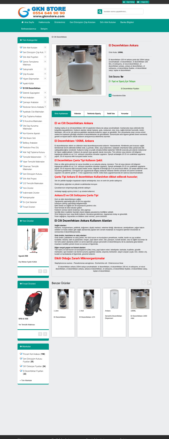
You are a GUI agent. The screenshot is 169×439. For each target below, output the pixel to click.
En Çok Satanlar (30, 202)
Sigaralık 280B (23, 256)
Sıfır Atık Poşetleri (30, 57)
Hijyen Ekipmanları (31, 79)
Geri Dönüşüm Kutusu (32, 174)
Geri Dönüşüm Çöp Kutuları (35, 52)
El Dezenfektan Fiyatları (130, 89)
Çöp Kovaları (28, 74)
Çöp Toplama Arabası (32, 116)
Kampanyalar (28, 197)
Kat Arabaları (28, 97)
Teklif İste (111, 114)
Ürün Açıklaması (61, 114)
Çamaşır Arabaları (30, 102)
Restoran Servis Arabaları (34, 107)
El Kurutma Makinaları (32, 121)
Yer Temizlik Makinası (27, 325)
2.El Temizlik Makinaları (33, 183)
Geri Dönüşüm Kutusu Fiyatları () (32, 360)
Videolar (77, 114)
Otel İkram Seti (29, 138)
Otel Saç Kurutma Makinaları (30, 127)
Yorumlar (124, 114)
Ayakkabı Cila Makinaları (33, 112)
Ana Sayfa (27, 22)
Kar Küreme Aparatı (31, 133)
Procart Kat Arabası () (34, 354)
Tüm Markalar (26, 380)
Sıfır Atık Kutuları (30, 48)
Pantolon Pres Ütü (31, 147)
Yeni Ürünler (28, 188)
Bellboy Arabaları (30, 143)
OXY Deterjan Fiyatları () (34, 366)
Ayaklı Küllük (28, 83)
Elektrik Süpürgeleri (31, 93)
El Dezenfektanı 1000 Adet (139, 317)
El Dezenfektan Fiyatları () (33, 372)
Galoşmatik (28, 69)
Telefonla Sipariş (94, 114)
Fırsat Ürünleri (29, 207)
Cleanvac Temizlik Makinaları (31, 167)
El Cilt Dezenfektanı (59, 37)
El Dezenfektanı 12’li (87, 317)
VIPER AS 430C (23, 319)
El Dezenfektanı (60, 317)
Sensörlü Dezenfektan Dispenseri (113, 317)
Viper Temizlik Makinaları (34, 162)
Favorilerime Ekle (119, 96)
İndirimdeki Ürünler (31, 193)
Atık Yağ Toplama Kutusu (34, 152)
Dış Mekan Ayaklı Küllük (28, 262)
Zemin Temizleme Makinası (30, 63)
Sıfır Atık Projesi (30, 179)
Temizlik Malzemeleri (32, 157)
